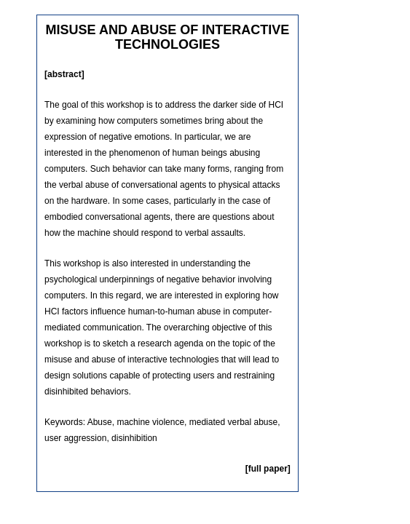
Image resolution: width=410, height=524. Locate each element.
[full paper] (268, 469)
